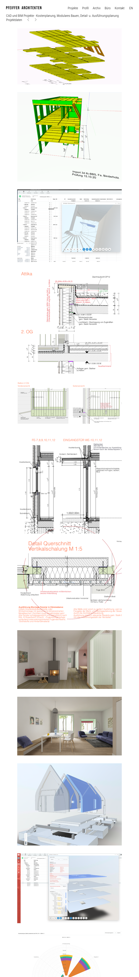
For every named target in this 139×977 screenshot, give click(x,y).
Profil (85, 8)
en (131, 8)
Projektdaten (14, 20)
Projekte (73, 8)
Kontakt (119, 8)
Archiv (97, 8)
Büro (108, 8)
